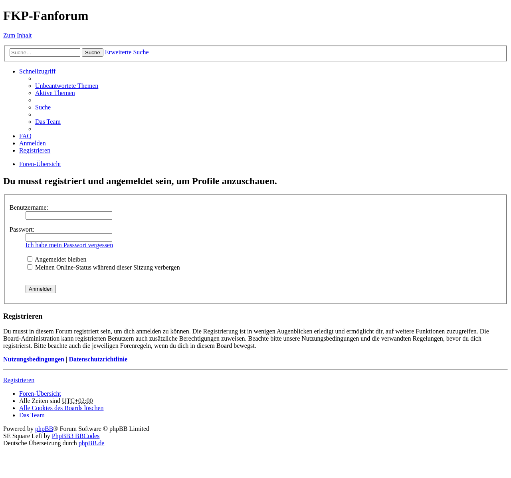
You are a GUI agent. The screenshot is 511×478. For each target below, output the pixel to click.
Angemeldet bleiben (56, 259)
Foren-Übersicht (40, 393)
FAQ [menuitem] (25, 136)
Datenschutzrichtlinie (98, 359)
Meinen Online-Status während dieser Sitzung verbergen (103, 267)
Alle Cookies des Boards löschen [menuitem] (61, 408)
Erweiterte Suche (127, 52)
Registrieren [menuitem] (34, 150)
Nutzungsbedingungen (33, 359)
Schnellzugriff (37, 71)
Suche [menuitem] (43, 107)
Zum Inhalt (17, 35)
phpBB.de (91, 443)
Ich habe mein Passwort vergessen (69, 245)
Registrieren (18, 380)
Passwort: (22, 229)
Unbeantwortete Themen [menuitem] (66, 85)
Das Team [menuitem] (48, 121)
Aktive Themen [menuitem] (55, 92)
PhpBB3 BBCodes (76, 435)
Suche (92, 53)
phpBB (44, 428)
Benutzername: (29, 207)
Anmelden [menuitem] (32, 143)
